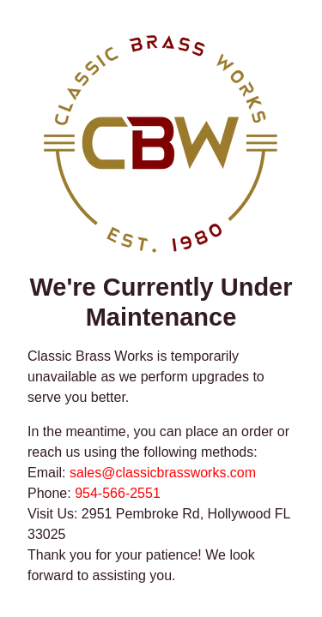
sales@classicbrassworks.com (163, 472)
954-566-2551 (118, 493)
